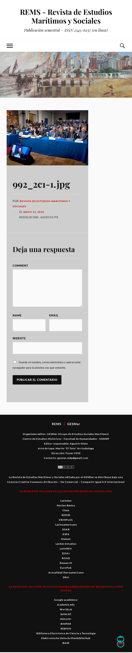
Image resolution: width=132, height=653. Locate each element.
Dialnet (66, 539)
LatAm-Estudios (66, 544)
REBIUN (66, 629)
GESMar (73, 425)
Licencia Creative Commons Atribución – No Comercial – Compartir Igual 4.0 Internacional (66, 482)
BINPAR (66, 624)
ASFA (66, 535)
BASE (66, 643)
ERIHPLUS (66, 520)
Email (54, 315)
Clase (65, 511)
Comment (20, 265)
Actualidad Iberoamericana (66, 573)
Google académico (66, 600)
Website (19, 338)
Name (17, 315)
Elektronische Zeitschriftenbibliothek (65, 639)
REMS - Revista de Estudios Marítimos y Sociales (66, 16)
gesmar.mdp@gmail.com (72, 458)
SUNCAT (65, 615)
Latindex (66, 501)
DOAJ (66, 554)
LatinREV (66, 549)
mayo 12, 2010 (34, 212)
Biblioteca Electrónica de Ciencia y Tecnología (66, 634)
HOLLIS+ (66, 619)
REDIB (66, 515)
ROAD (66, 559)
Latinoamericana (66, 525)
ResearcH (66, 563)
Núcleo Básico (66, 506)
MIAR (66, 530)
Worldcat (66, 610)
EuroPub (66, 568)
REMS (56, 425)
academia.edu (66, 605)
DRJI (66, 578)
